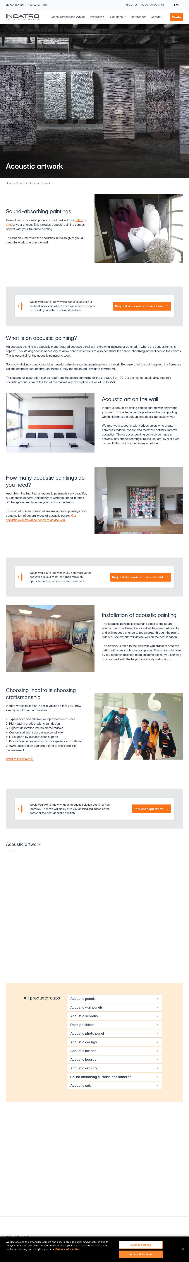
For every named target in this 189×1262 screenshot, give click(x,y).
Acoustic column (114, 1085)
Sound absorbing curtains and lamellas (114, 1077)
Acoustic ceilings (114, 1042)
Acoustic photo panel (114, 1033)
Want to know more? (20, 759)
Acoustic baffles (114, 1051)
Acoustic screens (114, 1016)
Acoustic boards (114, 1059)
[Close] (183, 1249)
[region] (94, 1249)
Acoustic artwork (40, 183)
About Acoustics (152, 4)
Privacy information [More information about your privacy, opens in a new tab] (67, 1249)
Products (21, 183)
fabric (79, 220)
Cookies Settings (140, 1244)
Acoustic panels (114, 999)
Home (9, 183)
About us (132, 4)
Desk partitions (114, 1025)
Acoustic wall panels (114, 1007)
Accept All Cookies (140, 1254)
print (9, 224)
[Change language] (177, 4)
